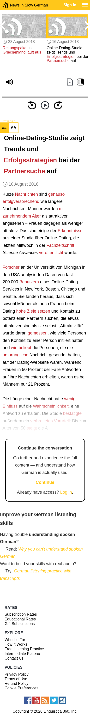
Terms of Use (16, 679)
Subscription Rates (21, 614)
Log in (66, 492)
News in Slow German (12, 5)
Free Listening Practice (24, 649)
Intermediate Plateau (22, 654)
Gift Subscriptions (20, 624)
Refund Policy (16, 683)
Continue (45, 482)
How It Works (16, 644)
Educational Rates (20, 619)
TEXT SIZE (9, 121)
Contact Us (14, 658)
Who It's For (15, 640)
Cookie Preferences (21, 688)
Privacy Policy (17, 674)
